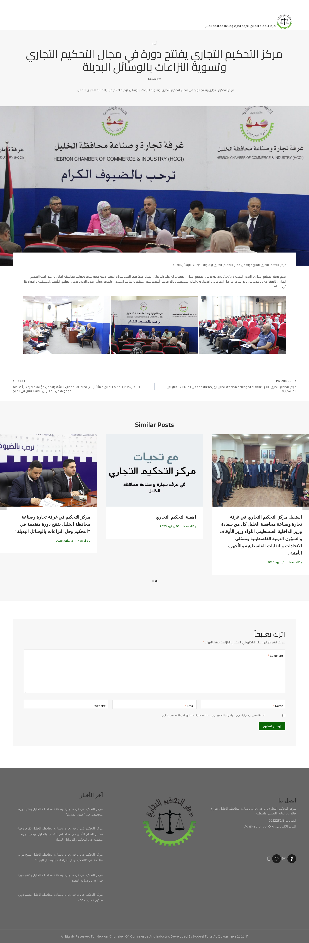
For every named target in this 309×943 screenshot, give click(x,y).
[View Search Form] (17, 21)
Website (100, 707)
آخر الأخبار (111, 21)
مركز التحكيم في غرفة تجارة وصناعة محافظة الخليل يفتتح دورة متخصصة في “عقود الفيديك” (60, 812)
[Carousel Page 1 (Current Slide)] (156, 583)
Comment (275, 657)
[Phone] (269, 859)
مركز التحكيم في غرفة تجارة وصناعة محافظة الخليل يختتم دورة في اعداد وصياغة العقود (60, 878)
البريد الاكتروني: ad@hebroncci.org (270, 826)
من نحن (136, 21)
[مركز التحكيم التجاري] (250, 21)
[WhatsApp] (276, 858)
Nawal (152, 79)
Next (305, 506)
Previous (3, 506)
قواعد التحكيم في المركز (48, 21)
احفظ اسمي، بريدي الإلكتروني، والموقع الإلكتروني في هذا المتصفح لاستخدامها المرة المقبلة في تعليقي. (212, 717)
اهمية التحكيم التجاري (176, 519)
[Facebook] (291, 858)
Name (278, 707)
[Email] (154, 706)
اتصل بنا (85, 21)
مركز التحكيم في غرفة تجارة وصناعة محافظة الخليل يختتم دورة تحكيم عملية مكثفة (60, 897)
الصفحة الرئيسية (166, 21)
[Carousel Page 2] (152, 583)
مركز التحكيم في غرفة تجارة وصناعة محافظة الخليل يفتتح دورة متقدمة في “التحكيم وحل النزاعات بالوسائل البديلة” (52, 526)
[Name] (243, 706)
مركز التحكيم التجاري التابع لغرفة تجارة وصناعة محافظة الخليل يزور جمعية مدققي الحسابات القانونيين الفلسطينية (227, 387)
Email (189, 707)
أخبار (154, 43)
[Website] (66, 706)
